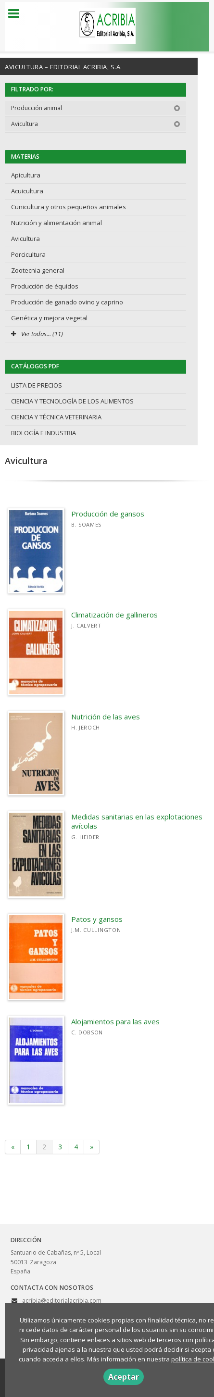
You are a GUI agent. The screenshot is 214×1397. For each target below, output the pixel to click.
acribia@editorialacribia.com (61, 1300)
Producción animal (95, 108)
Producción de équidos (44, 286)
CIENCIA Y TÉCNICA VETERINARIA (56, 417)
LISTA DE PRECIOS (36, 385)
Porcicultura (28, 254)
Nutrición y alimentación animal (56, 222)
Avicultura (95, 124)
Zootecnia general (37, 270)
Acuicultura (27, 191)
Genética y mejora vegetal (49, 318)
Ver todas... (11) (37, 333)
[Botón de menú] (17, 14)
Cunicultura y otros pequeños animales (68, 206)
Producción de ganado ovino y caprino (67, 302)
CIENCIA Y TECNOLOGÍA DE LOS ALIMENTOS (72, 401)
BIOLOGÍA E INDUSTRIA (43, 432)
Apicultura (25, 175)
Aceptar (123, 1377)
